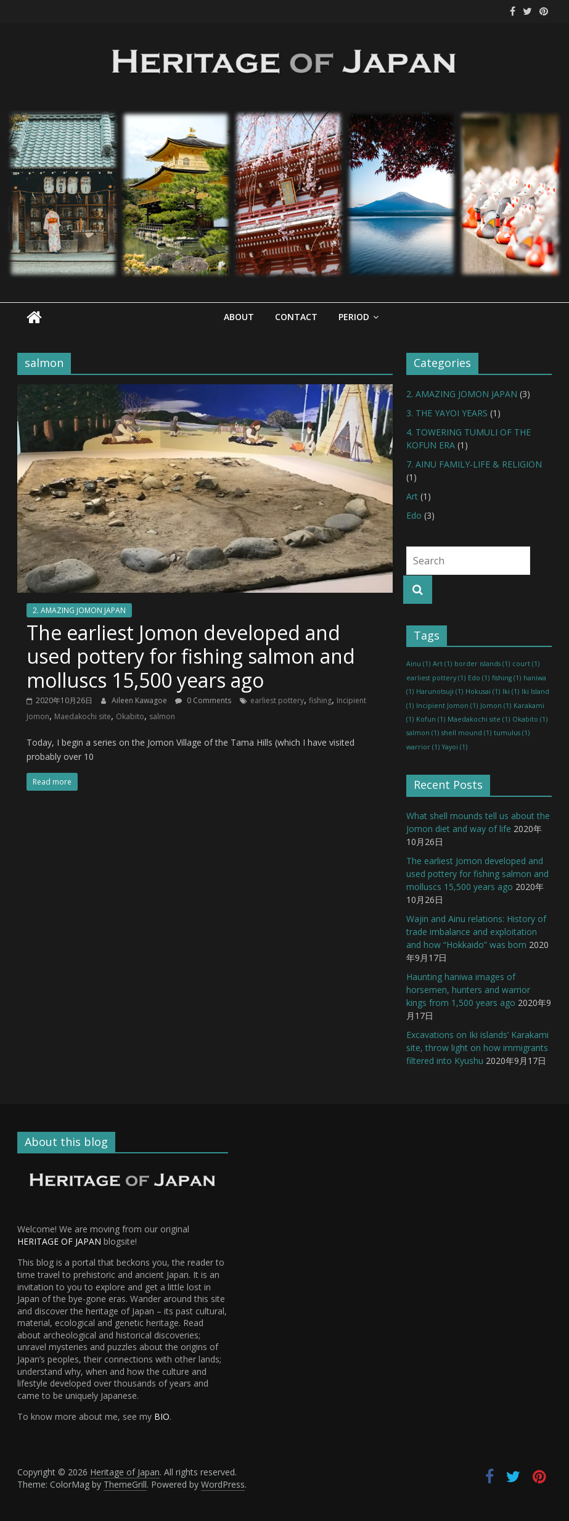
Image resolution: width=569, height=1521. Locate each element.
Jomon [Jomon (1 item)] (495, 705)
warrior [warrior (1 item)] (423, 746)
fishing (320, 700)
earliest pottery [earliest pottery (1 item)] (435, 678)
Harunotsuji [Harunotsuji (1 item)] (439, 691)
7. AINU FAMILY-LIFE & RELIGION (474, 464)
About (239, 317)
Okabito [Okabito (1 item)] (529, 719)
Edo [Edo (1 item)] (478, 678)
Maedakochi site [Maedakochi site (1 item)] (479, 719)
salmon (162, 716)
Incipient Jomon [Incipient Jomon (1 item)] (447, 705)
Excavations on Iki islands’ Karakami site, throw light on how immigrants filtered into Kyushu (477, 1047)
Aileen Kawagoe (140, 700)
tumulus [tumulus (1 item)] (512, 732)
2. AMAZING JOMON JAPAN (79, 610)
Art (412, 496)
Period (353, 317)
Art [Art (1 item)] (442, 663)
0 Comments (203, 700)
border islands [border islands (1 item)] (482, 663)
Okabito (130, 716)
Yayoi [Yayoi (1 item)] (454, 746)
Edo (414, 515)
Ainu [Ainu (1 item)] (418, 663)
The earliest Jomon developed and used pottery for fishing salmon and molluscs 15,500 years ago (191, 656)
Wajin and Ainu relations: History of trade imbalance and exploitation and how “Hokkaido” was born (476, 931)
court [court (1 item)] (525, 663)
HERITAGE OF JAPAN (59, 1241)
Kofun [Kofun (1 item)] (430, 719)
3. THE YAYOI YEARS (447, 413)
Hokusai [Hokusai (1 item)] (482, 691)
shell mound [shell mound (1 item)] (466, 732)
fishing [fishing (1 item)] (506, 678)
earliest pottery (277, 700)
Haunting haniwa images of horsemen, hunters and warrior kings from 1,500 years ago (468, 989)
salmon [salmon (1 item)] (422, 732)
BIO (162, 1416)
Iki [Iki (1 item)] (510, 691)
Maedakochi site (82, 716)
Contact (296, 317)
